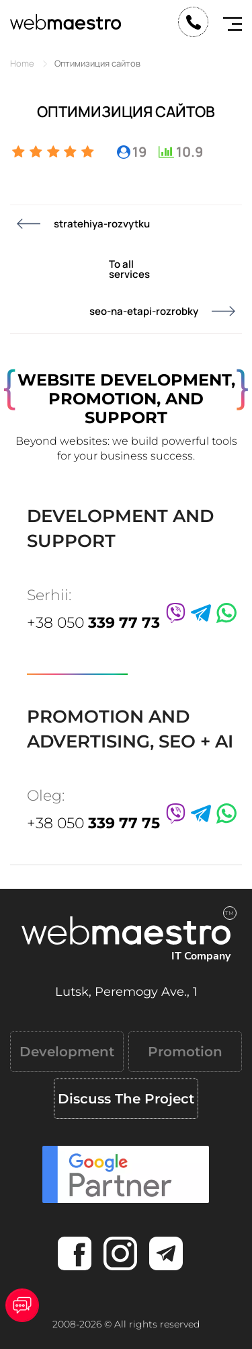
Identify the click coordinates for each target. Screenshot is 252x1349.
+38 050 (93, 623)
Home (22, 63)
